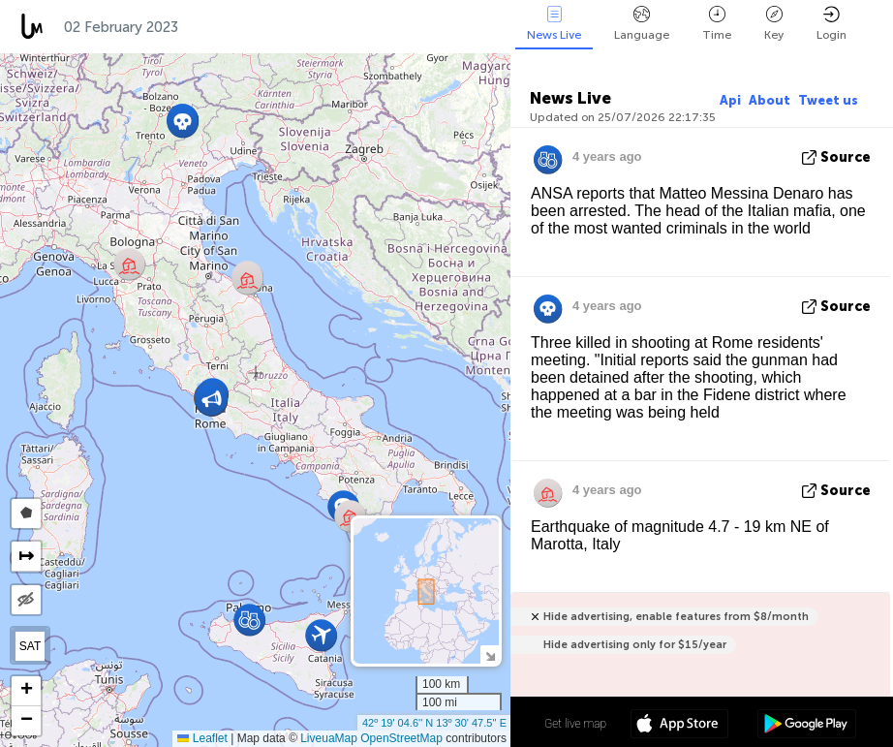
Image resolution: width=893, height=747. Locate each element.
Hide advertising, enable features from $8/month (676, 616)
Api (730, 100)
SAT (30, 646)
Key (774, 24)
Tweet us (828, 100)
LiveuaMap (328, 738)
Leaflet (202, 738)
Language (641, 24)
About (769, 100)
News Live (554, 24)
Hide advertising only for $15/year (634, 644)
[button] (182, 121)
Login (831, 24)
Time (716, 24)
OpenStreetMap (401, 738)
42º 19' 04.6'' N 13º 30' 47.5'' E (434, 723)
